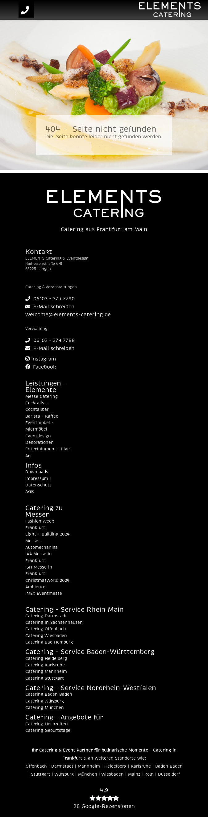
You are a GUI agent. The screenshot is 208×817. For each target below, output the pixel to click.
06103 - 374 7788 (50, 340)
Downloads (36, 472)
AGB (29, 491)
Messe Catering (41, 396)
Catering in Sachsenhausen (54, 622)
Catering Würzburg (44, 701)
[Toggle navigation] (10, 10)
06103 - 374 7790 (50, 298)
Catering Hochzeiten (46, 724)
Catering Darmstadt (46, 616)
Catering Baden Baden (48, 694)
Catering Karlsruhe (45, 665)
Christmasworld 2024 (47, 580)
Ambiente (35, 587)
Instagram (40, 359)
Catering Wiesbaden (46, 636)
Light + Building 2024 (47, 534)
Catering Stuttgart (44, 678)
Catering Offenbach (45, 629)
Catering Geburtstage (47, 730)
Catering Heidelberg (46, 658)
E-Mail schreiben (49, 306)
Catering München (44, 708)
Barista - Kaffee (41, 416)
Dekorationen (39, 442)
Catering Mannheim (46, 671)
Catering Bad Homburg (49, 642)
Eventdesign (38, 436)
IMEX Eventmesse (43, 593)
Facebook (40, 367)
